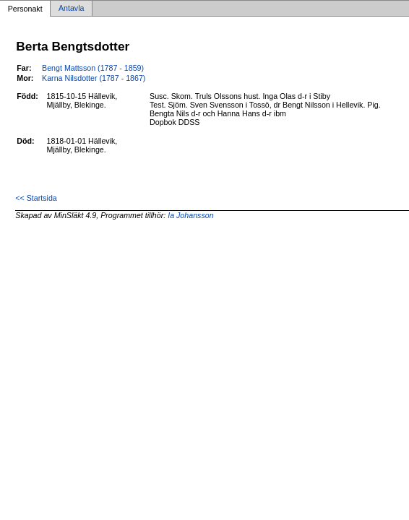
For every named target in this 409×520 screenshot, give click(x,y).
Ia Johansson (190, 215)
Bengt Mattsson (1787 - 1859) (93, 68)
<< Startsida (35, 198)
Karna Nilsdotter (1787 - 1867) (93, 78)
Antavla (72, 8)
